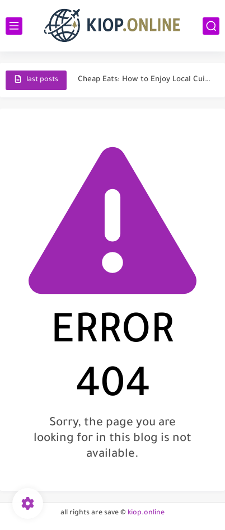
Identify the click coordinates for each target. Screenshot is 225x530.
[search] (211, 26)
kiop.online (146, 513)
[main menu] (14, 26)
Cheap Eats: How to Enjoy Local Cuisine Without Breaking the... (145, 80)
